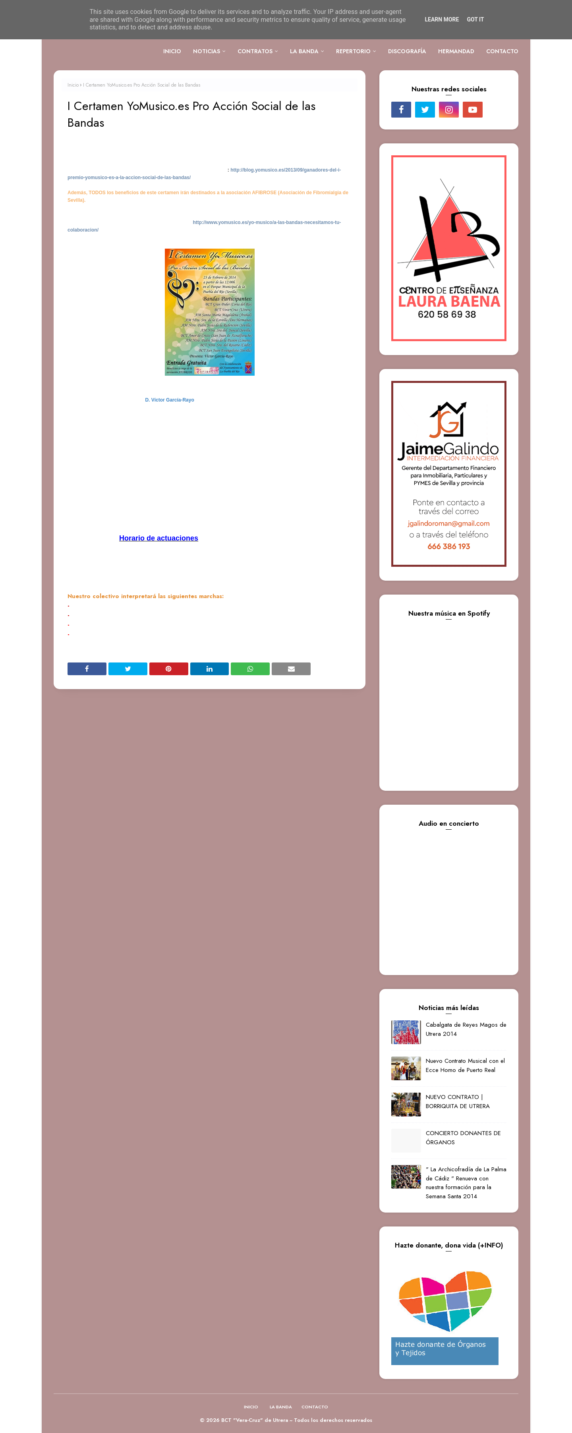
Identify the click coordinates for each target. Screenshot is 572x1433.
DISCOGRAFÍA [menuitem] (407, 51)
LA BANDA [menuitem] (304, 51)
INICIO (251, 1407)
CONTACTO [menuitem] (502, 51)
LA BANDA (281, 1407)
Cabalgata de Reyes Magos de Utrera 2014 (466, 1029)
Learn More (442, 19)
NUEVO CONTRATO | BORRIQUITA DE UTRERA (458, 1101)
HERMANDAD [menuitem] (456, 51)
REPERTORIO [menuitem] (353, 51)
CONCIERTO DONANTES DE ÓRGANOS (463, 1138)
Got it (475, 19)
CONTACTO (314, 1407)
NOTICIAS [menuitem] (206, 51)
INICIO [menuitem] (172, 51)
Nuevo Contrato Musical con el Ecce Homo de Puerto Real (465, 1065)
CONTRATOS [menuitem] (255, 51)
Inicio (73, 85)
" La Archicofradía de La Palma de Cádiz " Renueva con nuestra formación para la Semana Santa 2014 (466, 1183)
